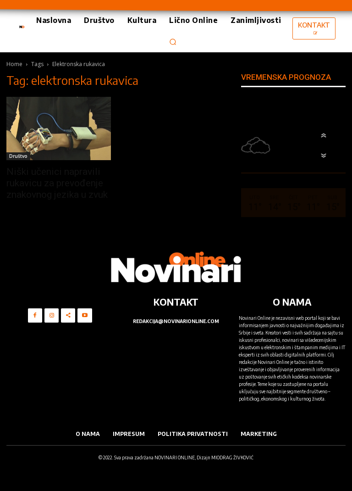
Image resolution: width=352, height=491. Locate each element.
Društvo (18, 156)
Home (14, 64)
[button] (173, 42)
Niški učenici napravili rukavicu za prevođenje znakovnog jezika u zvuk (57, 183)
